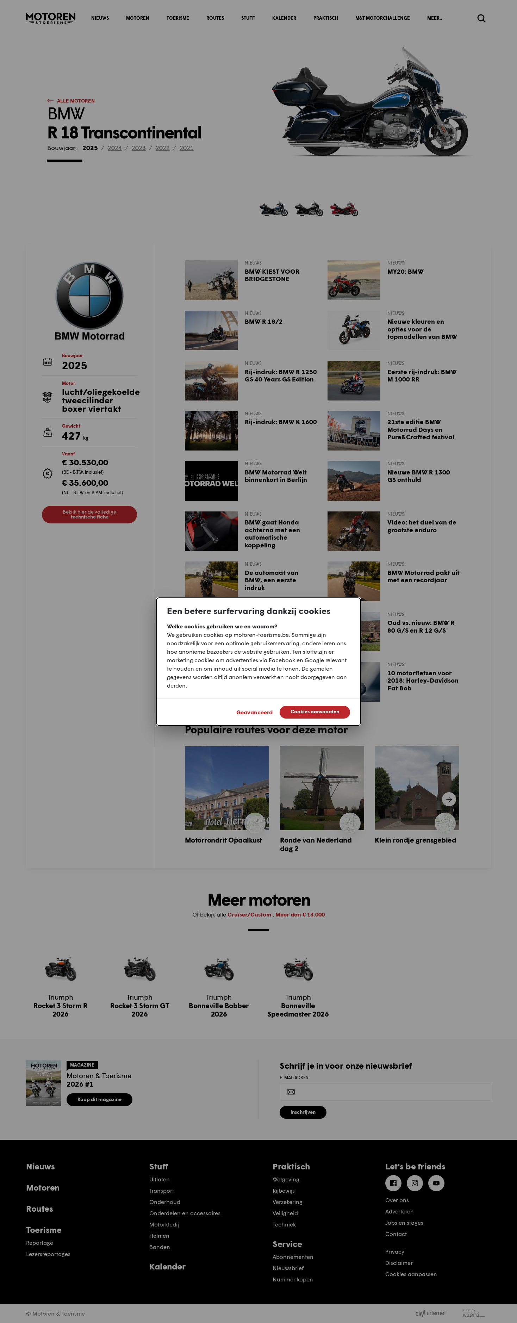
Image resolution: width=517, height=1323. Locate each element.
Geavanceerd (254, 712)
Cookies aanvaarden (315, 711)
